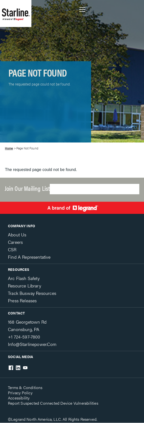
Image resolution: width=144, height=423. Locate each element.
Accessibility (19, 398)
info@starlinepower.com (32, 344)
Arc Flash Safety (24, 278)
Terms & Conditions (25, 387)
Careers (15, 242)
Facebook (11, 368)
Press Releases (22, 300)
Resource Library (24, 285)
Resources (18, 269)
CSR (12, 249)
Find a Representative (29, 257)
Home (9, 148)
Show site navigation (82, 9)
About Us (17, 234)
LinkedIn (18, 368)
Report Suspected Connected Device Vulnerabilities (53, 403)
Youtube (25, 368)
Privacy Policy (20, 392)
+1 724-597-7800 (24, 337)
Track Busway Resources (32, 293)
